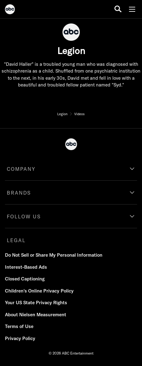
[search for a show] (118, 9)
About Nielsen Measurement (35, 315)
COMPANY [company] (21, 169)
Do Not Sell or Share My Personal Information (53, 255)
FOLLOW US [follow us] (24, 216)
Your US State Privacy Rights (36, 302)
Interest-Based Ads (26, 267)
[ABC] (10, 10)
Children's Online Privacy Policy (39, 291)
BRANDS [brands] (19, 193)
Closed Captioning (25, 279)
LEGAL (16, 240)
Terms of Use (19, 326)
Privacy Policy (20, 338)
